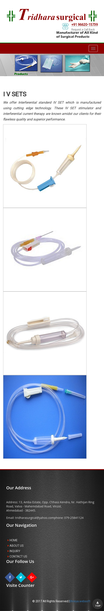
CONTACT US (17, 556)
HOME (13, 540)
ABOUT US (16, 545)
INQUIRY (14, 551)
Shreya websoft (79, 601)
